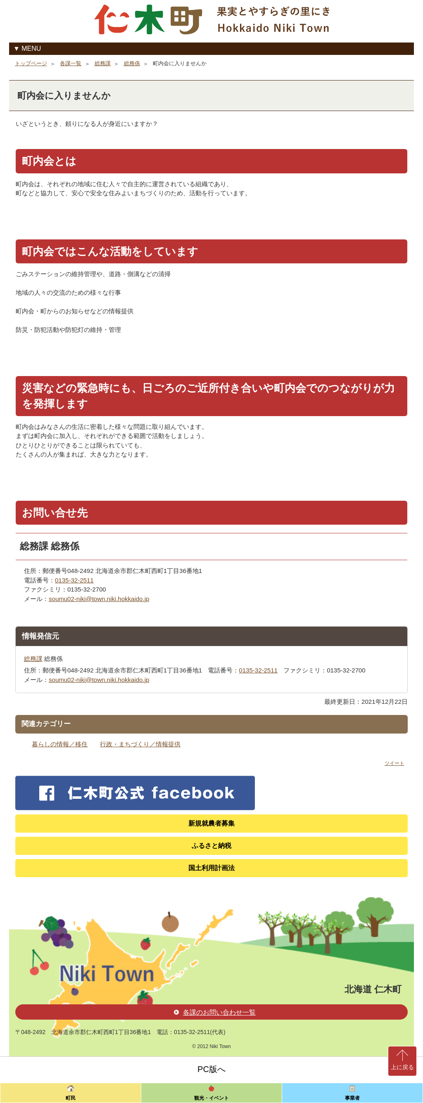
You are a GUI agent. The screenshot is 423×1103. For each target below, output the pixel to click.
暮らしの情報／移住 (60, 744)
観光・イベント (211, 1098)
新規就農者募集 (211, 823)
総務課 (103, 63)
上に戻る (402, 1067)
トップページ (31, 63)
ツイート (394, 763)
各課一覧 (70, 63)
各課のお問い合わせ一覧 (215, 1012)
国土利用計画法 (211, 867)
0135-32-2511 (74, 580)
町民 (71, 1098)
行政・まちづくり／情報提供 (140, 744)
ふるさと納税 (211, 845)
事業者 (352, 1098)
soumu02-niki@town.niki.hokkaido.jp (99, 598)
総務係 (132, 63)
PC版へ (211, 1069)
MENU (31, 48)
